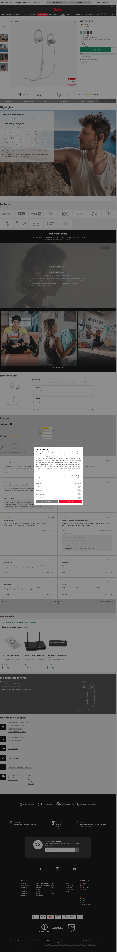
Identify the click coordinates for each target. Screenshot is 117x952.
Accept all (70, 502)
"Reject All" (50, 462)
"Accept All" (52, 468)
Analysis (38, 487)
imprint (37, 480)
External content (40, 498)
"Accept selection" (40, 474)
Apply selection (47, 502)
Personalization (40, 494)
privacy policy (72, 478)
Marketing (39, 490)
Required (38, 483)
